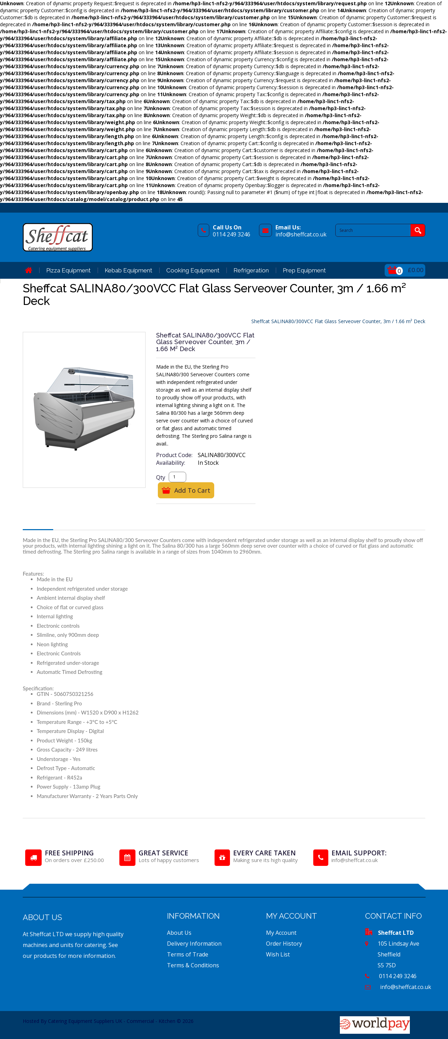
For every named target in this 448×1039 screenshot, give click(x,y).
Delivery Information (194, 943)
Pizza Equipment (68, 270)
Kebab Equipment (128, 270)
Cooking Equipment (192, 270)
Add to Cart (192, 490)
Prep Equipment (304, 270)
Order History (284, 943)
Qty (160, 477)
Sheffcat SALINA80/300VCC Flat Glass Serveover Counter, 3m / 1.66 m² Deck (338, 321)
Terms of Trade (187, 954)
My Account (281, 933)
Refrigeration (251, 270)
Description (38, 523)
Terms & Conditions (193, 965)
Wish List (278, 954)
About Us (179, 933)
